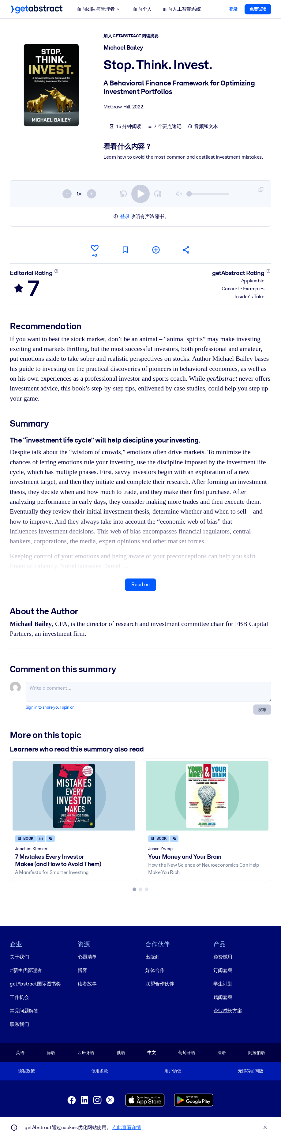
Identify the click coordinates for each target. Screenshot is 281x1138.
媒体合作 (154, 970)
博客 (82, 970)
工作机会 (19, 997)
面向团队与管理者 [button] (99, 9)
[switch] (140, 194)
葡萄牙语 (186, 1052)
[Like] (94, 249)
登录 (124, 216)
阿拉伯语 (256, 1052)
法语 (221, 1052)
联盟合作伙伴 (159, 983)
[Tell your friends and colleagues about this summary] (186, 249)
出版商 (152, 956)
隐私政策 (26, 1070)
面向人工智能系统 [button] (182, 9)
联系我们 (19, 1024)
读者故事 (87, 983)
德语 (51, 1052)
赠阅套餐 (222, 997)
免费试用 (222, 956)
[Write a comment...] (148, 692)
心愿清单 (87, 956)
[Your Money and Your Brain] (207, 796)
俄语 (121, 1052)
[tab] (134, 889)
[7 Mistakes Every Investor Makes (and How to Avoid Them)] (74, 796)
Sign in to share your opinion (50, 707)
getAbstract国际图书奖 (35, 983)
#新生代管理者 (26, 970)
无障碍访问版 (250, 1070)
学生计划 (222, 983)
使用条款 (99, 1070)
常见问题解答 (24, 1010)
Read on (140, 584)
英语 (20, 1052)
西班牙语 (85, 1052)
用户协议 (172, 1070)
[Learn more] (56, 271)
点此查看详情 (126, 1127)
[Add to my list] (156, 249)
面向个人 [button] (142, 9)
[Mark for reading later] (125, 249)
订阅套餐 (222, 970)
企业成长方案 (227, 1010)
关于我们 (19, 956)
